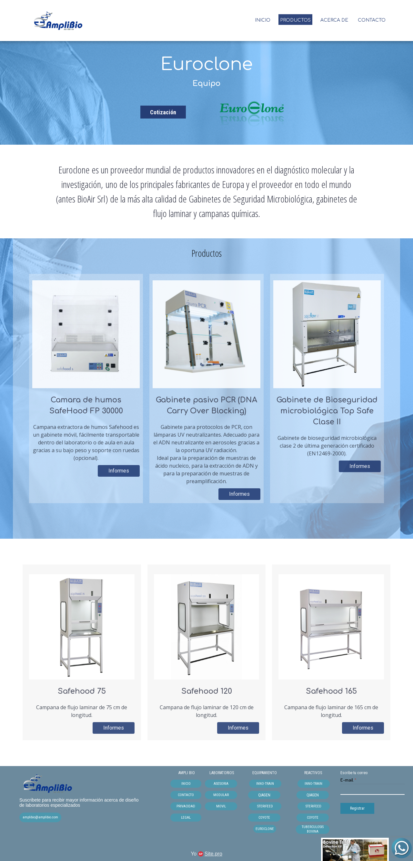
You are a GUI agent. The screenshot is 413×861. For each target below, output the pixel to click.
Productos (295, 20)
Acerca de (334, 20)
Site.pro (213, 853)
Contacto (372, 20)
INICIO (262, 20)
